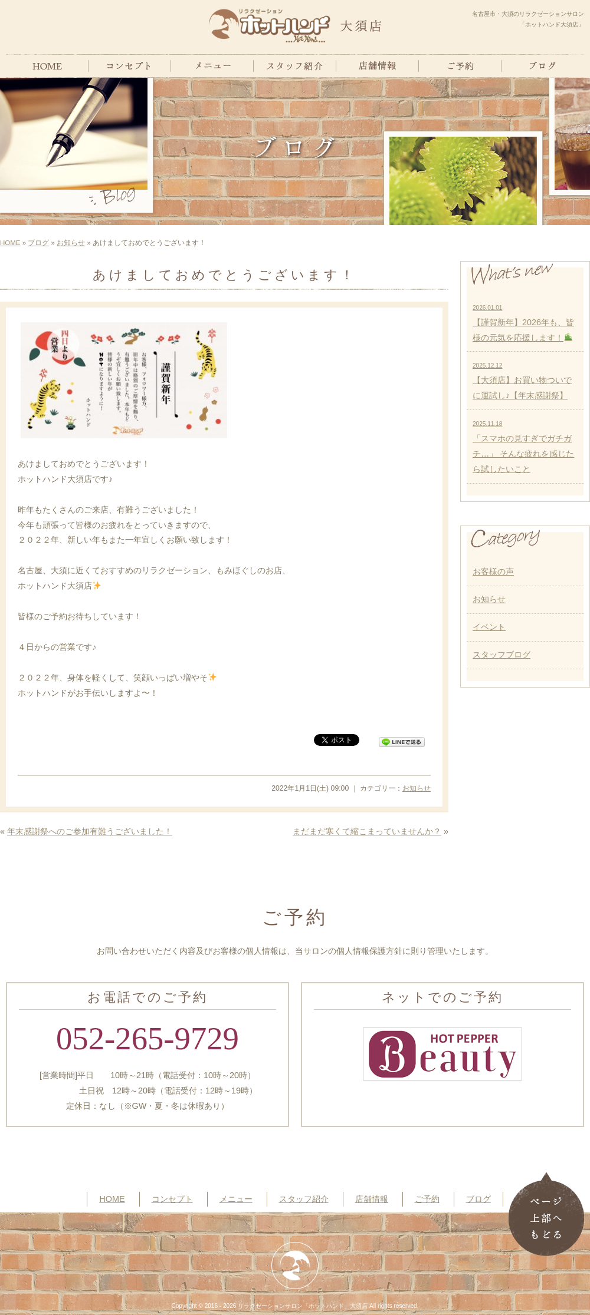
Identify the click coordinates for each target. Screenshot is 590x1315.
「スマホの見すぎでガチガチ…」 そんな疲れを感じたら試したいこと (523, 447)
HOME (10, 242)
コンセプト (172, 1199)
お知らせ (71, 242)
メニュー (236, 1199)
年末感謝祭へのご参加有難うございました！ (89, 831)
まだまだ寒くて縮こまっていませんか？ (367, 831)
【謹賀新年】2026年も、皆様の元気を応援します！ (523, 323)
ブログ (38, 242)
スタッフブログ (501, 654)
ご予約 (427, 1199)
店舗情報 (371, 1199)
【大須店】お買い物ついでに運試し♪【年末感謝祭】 (522, 381)
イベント (489, 627)
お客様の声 (493, 571)
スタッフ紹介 (304, 1199)
